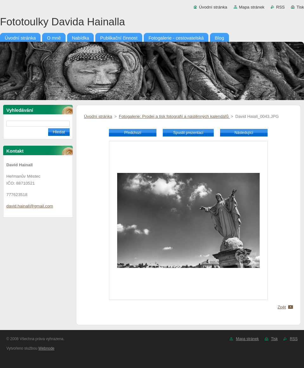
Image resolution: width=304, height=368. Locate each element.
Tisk (300, 7)
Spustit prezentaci (188, 132)
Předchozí (132, 132)
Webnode (46, 348)
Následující (243, 132)
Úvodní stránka (213, 7)
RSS (280, 7)
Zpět (281, 307)
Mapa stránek (251, 7)
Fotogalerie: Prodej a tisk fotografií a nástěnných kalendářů (174, 116)
